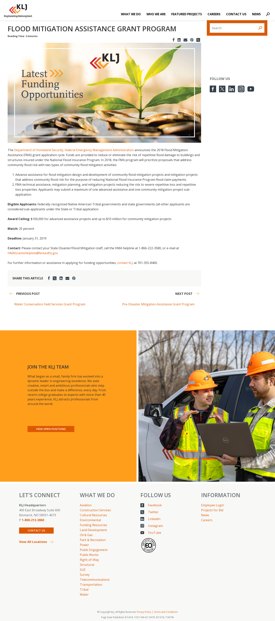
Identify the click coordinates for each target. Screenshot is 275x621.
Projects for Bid (212, 510)
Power (84, 545)
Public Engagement (94, 550)
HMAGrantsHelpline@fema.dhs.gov (33, 253)
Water (84, 594)
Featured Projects (186, 14)
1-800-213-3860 (33, 520)
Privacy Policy (144, 612)
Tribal (84, 589)
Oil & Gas (86, 535)
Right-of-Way (89, 560)
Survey (85, 575)
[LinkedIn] (179, 39)
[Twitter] (198, 39)
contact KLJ (125, 263)
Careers (214, 14)
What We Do (131, 14)
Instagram (155, 526)
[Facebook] (173, 39)
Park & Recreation (93, 540)
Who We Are (156, 14)
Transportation (91, 584)
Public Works (89, 555)
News (256, 14)
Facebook (155, 505)
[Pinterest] (191, 39)
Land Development (93, 530)
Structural (87, 565)
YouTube (154, 533)
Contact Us (236, 14)
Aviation (85, 505)
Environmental (90, 520)
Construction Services (95, 510)
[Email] (185, 39)
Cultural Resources (93, 515)
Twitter (153, 512)
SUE (83, 570)
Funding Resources (93, 525)
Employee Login (212, 505)
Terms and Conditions (166, 612)
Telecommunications (95, 579)
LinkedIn (154, 519)
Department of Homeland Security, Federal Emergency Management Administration (74, 150)
